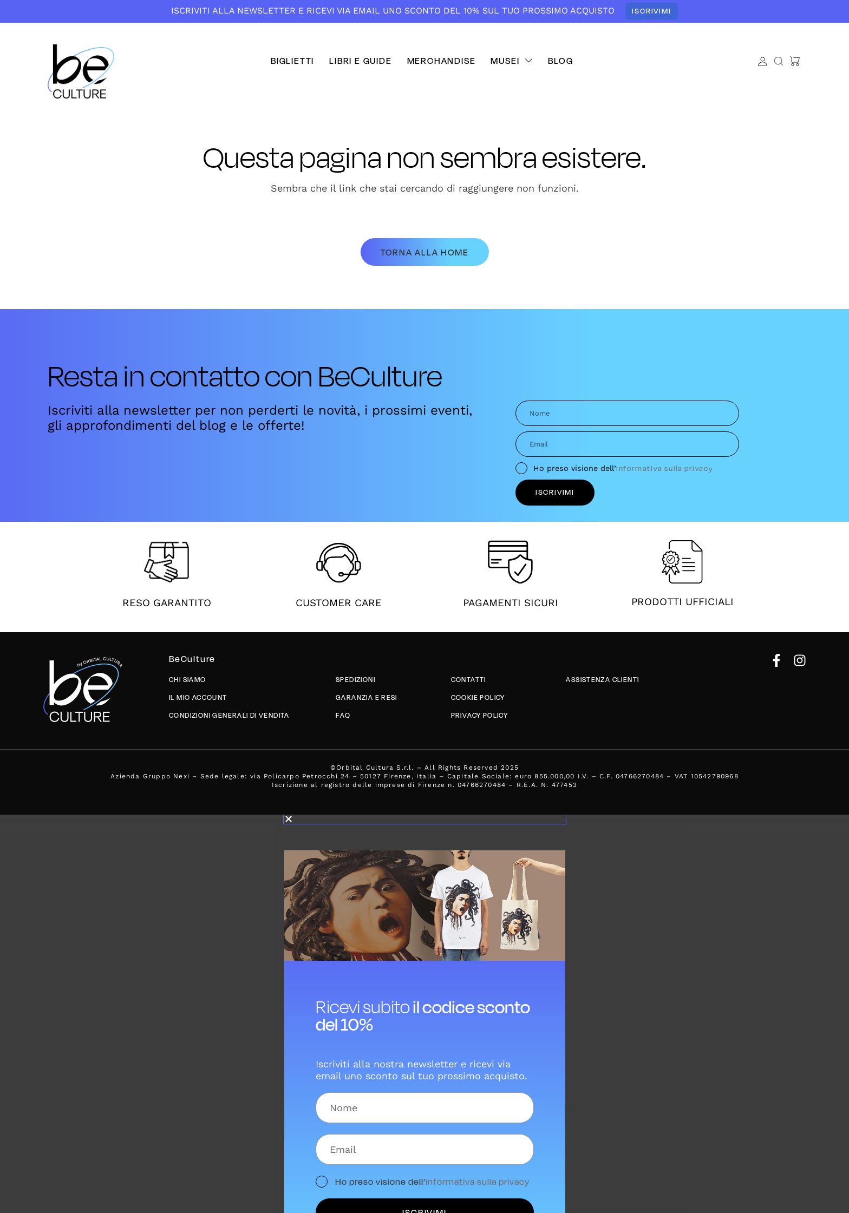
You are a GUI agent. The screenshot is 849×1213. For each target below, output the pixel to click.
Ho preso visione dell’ (623, 468)
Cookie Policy (478, 698)
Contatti (469, 680)
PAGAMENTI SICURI (510, 603)
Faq (343, 716)
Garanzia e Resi (367, 698)
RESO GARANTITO (166, 603)
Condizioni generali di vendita (230, 716)
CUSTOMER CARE (339, 603)
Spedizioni (356, 680)
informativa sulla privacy (665, 468)
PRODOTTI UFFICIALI (682, 602)
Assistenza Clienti (603, 680)
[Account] (762, 61)
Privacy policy (480, 716)
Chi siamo (188, 680)
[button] (511, 60)
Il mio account (198, 698)
